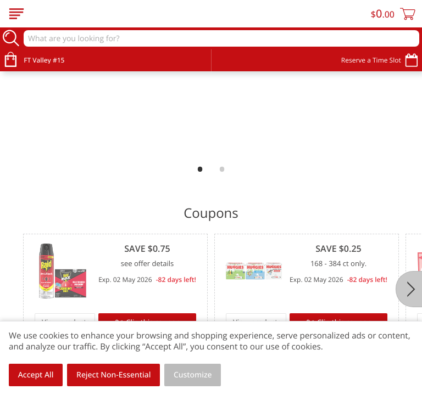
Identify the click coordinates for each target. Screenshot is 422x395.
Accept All (36, 375)
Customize (193, 375)
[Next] (409, 289)
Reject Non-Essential (113, 375)
